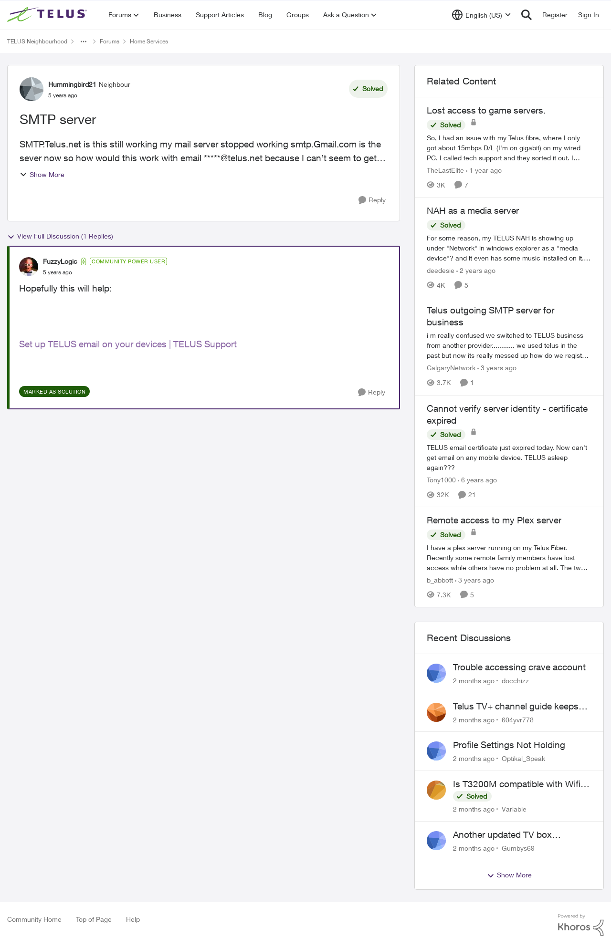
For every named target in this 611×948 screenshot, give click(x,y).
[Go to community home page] (48, 14)
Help (133, 919)
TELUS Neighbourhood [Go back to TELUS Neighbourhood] (37, 41)
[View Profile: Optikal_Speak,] (436, 750)
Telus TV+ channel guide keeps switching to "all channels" (516, 706)
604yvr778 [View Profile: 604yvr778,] (518, 719)
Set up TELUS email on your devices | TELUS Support (128, 344)
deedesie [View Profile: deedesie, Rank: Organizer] (440, 270)
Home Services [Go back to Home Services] (149, 41)
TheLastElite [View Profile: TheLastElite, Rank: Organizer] (445, 170)
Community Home (34, 919)
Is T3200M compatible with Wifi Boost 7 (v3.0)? (516, 784)
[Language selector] (481, 14)
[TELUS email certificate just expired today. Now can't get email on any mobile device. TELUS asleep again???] (509, 457)
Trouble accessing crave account (519, 667)
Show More (42, 174)
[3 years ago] (496, 368)
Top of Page (94, 919)
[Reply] (372, 200)
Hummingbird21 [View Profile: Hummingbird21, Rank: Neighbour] (72, 84)
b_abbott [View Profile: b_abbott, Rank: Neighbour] (440, 580)
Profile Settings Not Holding (509, 745)
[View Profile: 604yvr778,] (436, 712)
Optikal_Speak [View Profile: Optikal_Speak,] (523, 758)
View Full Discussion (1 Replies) (60, 236)
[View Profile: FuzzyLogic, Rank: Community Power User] (28, 266)
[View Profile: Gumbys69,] (436, 840)
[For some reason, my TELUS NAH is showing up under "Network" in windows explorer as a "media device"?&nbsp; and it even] (509, 247)
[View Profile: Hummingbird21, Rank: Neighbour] (31, 89)
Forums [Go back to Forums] (109, 41)
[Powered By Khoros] (581, 925)
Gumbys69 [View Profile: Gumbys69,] (518, 848)
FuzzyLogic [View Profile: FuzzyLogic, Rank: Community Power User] (60, 261)
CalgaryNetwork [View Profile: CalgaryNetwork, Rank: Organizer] (451, 368)
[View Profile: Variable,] (436, 790)
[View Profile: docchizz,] (436, 673)
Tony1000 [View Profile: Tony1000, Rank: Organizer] (441, 480)
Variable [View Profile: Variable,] (514, 809)
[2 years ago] (475, 270)
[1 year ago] (484, 170)
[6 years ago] (477, 480)
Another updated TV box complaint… (502, 835)
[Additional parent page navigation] (83, 41)
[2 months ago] (474, 681)
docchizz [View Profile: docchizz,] (515, 681)
